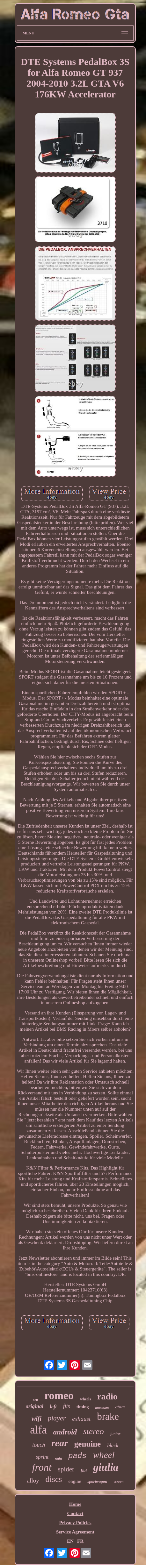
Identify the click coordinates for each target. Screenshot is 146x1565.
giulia (105, 1467)
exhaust (81, 1418)
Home (75, 1504)
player (57, 1418)
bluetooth (102, 1408)
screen (119, 1481)
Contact (75, 1513)
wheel (104, 1455)
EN (70, 1541)
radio (107, 1396)
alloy (33, 1480)
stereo (93, 1431)
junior (115, 1433)
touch (38, 1445)
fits (66, 1406)
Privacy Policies (75, 1522)
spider (66, 1469)
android (65, 1432)
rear (59, 1443)
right (58, 1458)
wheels (85, 1399)
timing (83, 1407)
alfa (38, 1430)
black (112, 1445)
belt (35, 1400)
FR (80, 1541)
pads (77, 1456)
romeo (59, 1395)
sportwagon (97, 1481)
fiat (84, 1470)
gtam (120, 1406)
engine (74, 1481)
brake (108, 1416)
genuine (87, 1444)
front (42, 1467)
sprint (42, 1457)
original (35, 1406)
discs (53, 1479)
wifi (36, 1418)
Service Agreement (75, 1531)
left (53, 1406)
